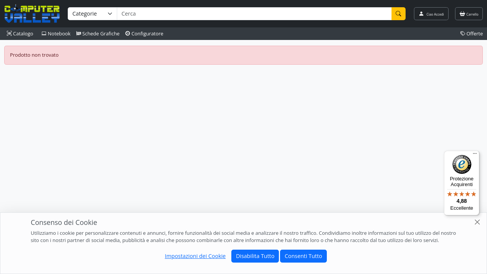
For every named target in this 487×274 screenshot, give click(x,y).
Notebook (55, 33)
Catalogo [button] (20, 33)
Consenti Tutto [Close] (303, 256)
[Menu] (474, 155)
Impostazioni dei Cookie (195, 256)
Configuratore (144, 33)
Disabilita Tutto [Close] (255, 256)
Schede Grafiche (98, 33)
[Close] (477, 222)
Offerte (471, 33)
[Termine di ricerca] (254, 13)
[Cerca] (399, 13)
